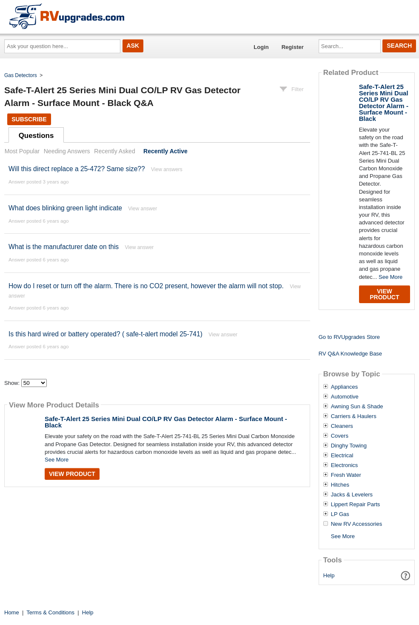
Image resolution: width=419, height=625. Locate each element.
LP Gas (340, 514)
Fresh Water (346, 475)
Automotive (345, 397)
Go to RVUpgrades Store (349, 337)
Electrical (342, 456)
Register (293, 47)
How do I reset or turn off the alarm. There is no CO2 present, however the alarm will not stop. (146, 286)
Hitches (340, 485)
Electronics (344, 465)
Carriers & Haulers (353, 416)
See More (56, 459)
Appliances (344, 387)
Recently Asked (114, 151)
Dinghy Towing (349, 446)
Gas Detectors (20, 75)
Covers (339, 436)
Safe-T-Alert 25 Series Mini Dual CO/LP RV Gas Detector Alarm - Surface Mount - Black (166, 422)
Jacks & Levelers (352, 495)
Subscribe (28, 119)
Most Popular (22, 151)
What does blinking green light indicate (65, 208)
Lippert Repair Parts (355, 504)
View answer (142, 209)
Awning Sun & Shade (357, 407)
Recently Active (165, 151)
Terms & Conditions (50, 612)
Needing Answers (67, 151)
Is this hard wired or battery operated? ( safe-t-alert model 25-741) (105, 334)
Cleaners (342, 426)
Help (329, 575)
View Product (72, 473)
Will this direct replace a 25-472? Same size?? (77, 168)
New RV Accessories (356, 524)
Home (11, 612)
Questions (36, 136)
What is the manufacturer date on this (64, 246)
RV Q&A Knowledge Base (350, 353)
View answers (166, 169)
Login (261, 47)
